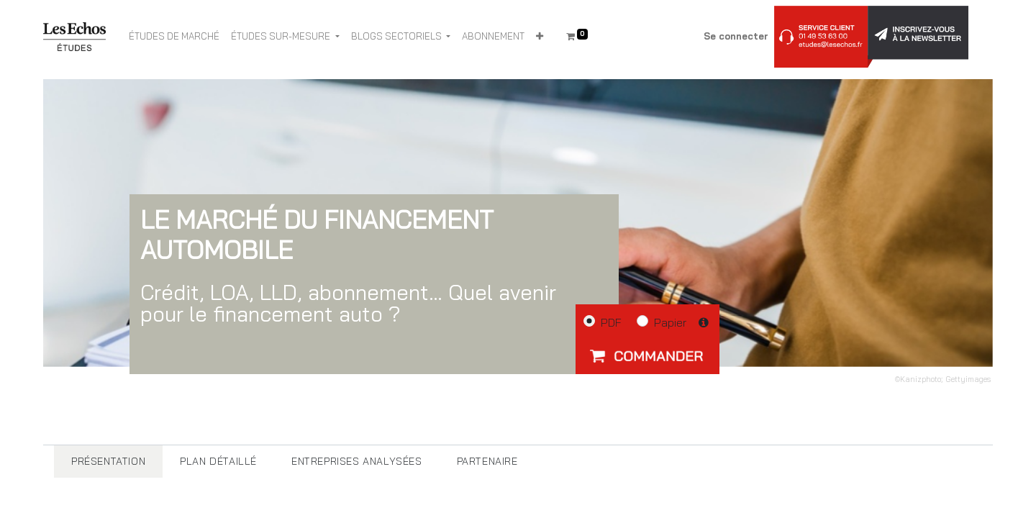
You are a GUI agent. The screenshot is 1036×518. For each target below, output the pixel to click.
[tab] (108, 461)
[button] (539, 37)
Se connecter (736, 36)
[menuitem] (174, 37)
